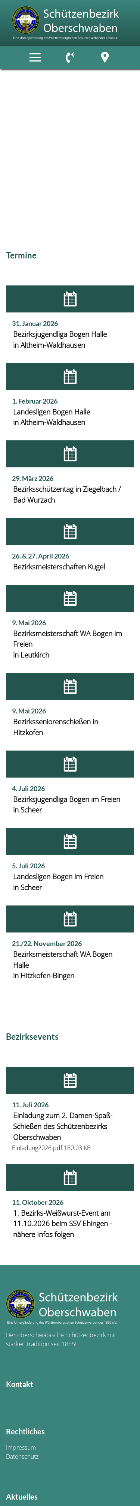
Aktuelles (22, 1496)
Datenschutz (22, 1456)
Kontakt (19, 1384)
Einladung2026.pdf (37, 1148)
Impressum (21, 1447)
